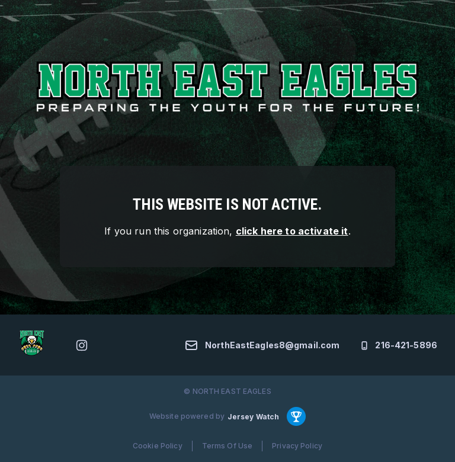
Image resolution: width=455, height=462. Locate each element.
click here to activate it (292, 231)
